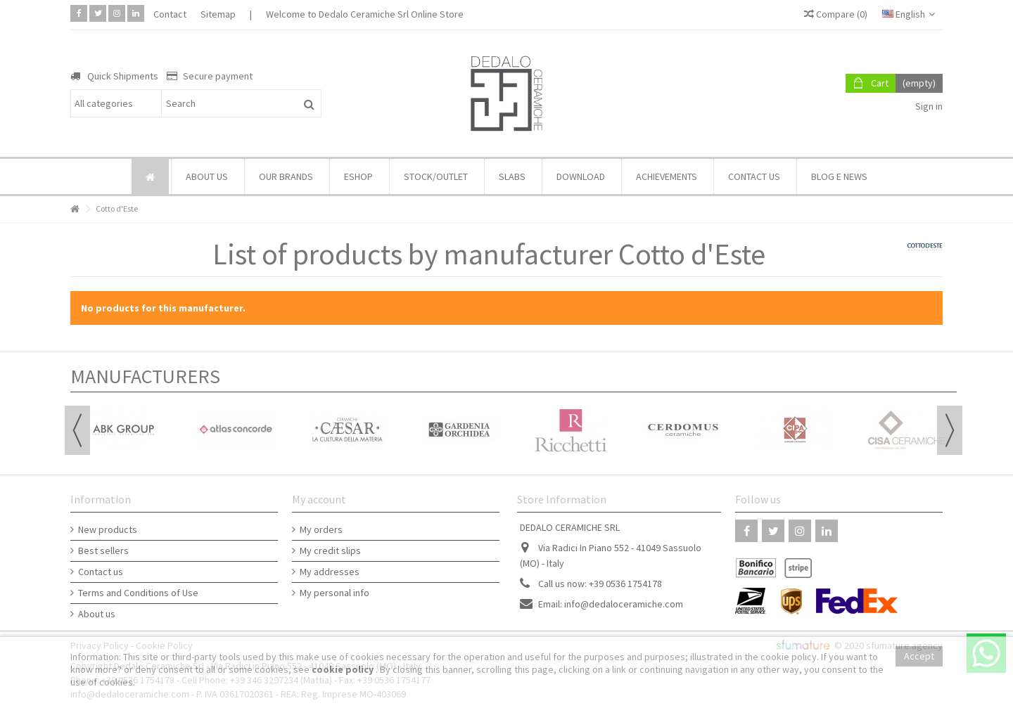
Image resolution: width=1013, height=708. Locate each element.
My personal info (334, 592)
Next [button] (949, 430)
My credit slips (330, 550)
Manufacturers (145, 376)
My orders (321, 529)
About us (96, 613)
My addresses (329, 571)
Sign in (928, 106)
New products (107, 529)
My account (319, 499)
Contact (169, 14)
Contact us (100, 571)
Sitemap (218, 14)
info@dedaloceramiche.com (623, 604)
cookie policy (344, 669)
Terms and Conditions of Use (138, 592)
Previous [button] (77, 430)
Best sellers (103, 550)
